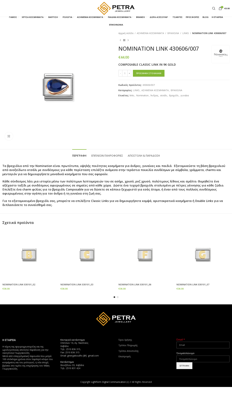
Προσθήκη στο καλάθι (148, 73)
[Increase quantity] (129, 73)
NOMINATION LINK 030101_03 (76, 284)
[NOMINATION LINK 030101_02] (29, 254)
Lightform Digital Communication (108, 381)
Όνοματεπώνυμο (185, 353)
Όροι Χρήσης (125, 339)
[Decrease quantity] (120, 73)
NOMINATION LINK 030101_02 (18, 284)
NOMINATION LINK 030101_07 (192, 284)
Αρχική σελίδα (125, 33)
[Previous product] (120, 40)
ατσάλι (163, 95)
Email (180, 339)
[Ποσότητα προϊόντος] (124, 73)
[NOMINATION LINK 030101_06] (145, 254)
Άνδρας (154, 95)
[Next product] (128, 40)
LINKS (185, 33)
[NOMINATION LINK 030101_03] (87, 254)
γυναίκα (184, 95)
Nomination (142, 95)
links (132, 95)
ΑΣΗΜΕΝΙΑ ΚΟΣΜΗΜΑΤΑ (150, 33)
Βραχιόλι (174, 95)
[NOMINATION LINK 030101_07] (203, 254)
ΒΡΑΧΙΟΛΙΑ (173, 33)
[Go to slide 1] (114, 297)
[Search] (214, 8)
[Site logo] (116, 8)
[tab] (79, 154)
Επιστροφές (124, 356)
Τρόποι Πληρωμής (128, 345)
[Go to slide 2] (117, 297)
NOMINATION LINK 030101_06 (134, 284)
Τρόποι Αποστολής (128, 350)
